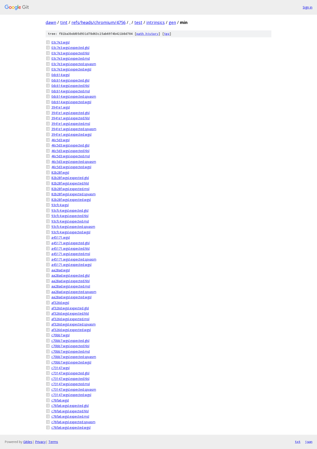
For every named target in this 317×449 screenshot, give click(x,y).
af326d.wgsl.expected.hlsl (70, 313)
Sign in (307, 7)
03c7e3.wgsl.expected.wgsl (71, 69)
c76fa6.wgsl (60, 400)
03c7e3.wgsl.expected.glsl (70, 47)
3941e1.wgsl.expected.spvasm (73, 129)
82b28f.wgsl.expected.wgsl (71, 199)
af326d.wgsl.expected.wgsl (71, 330)
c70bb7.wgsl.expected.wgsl (71, 362)
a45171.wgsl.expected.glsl (70, 243)
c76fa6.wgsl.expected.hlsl (70, 411)
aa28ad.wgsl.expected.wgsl (71, 297)
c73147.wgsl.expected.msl (70, 384)
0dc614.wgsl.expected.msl (70, 91)
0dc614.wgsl (60, 75)
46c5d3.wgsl (60, 140)
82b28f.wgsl (60, 172)
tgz (167, 34)
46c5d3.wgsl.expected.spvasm (73, 161)
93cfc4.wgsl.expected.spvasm (73, 226)
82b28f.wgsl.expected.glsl (70, 178)
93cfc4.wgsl (60, 205)
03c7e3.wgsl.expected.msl (70, 58)
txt (297, 442)
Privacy (40, 442)
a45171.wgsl (60, 237)
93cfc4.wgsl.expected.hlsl (69, 216)
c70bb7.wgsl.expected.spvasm (73, 357)
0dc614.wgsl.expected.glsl (70, 80)
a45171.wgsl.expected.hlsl (70, 248)
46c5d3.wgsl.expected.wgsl (71, 167)
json (308, 442)
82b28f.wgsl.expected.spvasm (73, 194)
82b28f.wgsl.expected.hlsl (70, 183)
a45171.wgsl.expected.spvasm (73, 259)
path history (147, 34)
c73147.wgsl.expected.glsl (70, 373)
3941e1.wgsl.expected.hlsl (70, 118)
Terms (53, 442)
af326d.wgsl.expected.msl (70, 319)
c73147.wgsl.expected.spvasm (73, 389)
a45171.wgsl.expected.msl (70, 254)
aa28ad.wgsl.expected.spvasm (73, 292)
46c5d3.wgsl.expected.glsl (70, 145)
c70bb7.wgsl (60, 335)
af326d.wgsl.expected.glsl (70, 308)
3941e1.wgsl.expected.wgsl (71, 134)
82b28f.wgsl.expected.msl (70, 189)
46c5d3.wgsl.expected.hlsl (70, 151)
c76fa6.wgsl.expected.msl (70, 416)
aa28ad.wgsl (60, 270)
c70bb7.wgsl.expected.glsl (70, 340)
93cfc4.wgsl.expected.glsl (69, 210)
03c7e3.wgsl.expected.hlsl (70, 53)
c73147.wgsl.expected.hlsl (70, 378)
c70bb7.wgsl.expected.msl (70, 351)
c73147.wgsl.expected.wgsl (71, 395)
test (138, 22)
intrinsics (155, 22)
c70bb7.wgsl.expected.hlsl (70, 346)
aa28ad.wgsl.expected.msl (70, 286)
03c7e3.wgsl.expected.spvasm (73, 64)
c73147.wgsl (60, 368)
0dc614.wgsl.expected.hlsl (70, 85)
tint (64, 22)
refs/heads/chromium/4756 (98, 22)
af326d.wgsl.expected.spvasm (73, 324)
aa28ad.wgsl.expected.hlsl (70, 281)
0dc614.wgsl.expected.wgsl (71, 102)
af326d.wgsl (60, 302)
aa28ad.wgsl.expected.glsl (70, 275)
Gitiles (27, 442)
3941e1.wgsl (60, 107)
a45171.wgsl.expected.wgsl (71, 264)
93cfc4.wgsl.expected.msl (70, 221)
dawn (51, 22)
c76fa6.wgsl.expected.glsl (70, 405)
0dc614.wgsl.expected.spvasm (73, 96)
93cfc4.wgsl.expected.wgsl (70, 232)
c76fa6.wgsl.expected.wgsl (71, 427)
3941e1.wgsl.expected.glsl (70, 113)
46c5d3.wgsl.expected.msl (70, 156)
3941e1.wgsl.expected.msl (70, 123)
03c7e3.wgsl (60, 42)
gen (172, 22)
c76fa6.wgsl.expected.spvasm (73, 422)
